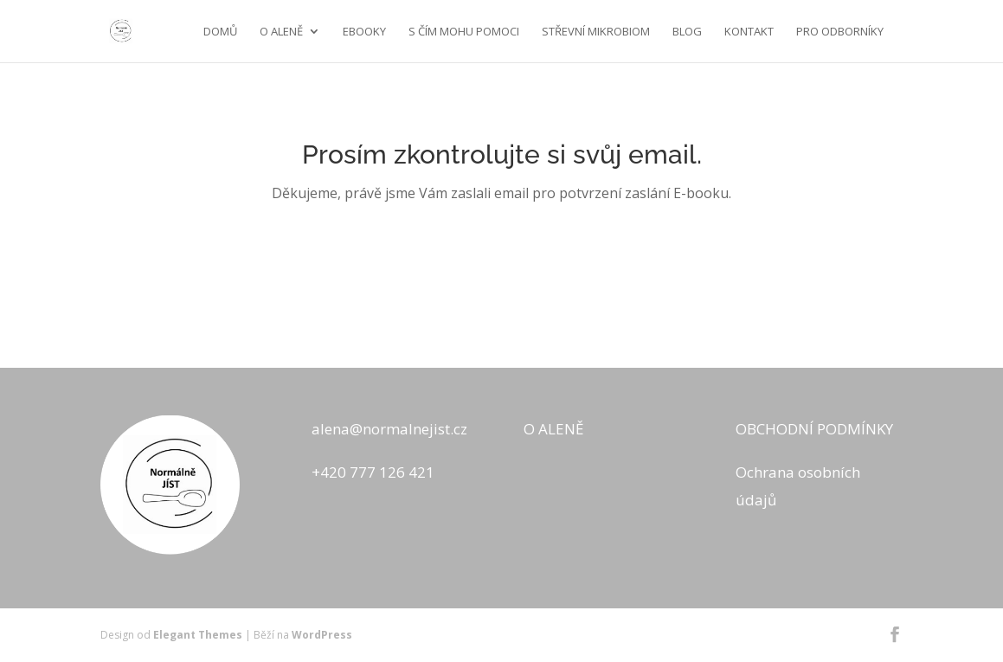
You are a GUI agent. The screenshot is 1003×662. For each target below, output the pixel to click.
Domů (220, 32)
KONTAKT (749, 32)
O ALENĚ (281, 32)
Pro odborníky (840, 32)
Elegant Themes (197, 634)
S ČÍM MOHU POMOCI (463, 32)
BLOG (687, 32)
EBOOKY (364, 32)
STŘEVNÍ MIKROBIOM (596, 32)
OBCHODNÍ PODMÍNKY (814, 429)
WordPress (322, 634)
